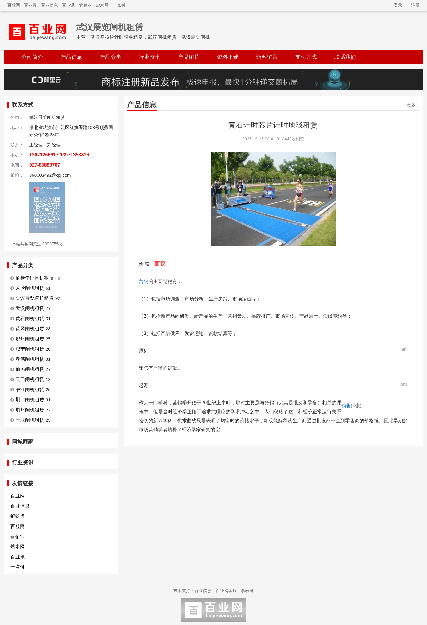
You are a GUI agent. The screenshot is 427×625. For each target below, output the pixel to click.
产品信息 (71, 57)
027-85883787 (44, 165)
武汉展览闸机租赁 (109, 27)
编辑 (404, 350)
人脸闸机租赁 (30, 288)
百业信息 (49, 5)
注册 (415, 5)
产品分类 (110, 57)
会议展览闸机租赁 (35, 298)
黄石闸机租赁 (30, 318)
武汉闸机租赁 (30, 308)
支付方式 (306, 57)
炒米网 (102, 5)
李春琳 (247, 590)
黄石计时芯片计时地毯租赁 (273, 125)
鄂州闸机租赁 (30, 338)
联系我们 (345, 57)
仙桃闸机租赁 (30, 369)
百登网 (17, 526)
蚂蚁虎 (17, 516)
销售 (351, 405)
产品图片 (188, 57)
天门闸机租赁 (30, 379)
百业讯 (68, 5)
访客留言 (267, 57)
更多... (413, 104)
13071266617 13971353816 (59, 154)
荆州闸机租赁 (30, 409)
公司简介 (32, 57)
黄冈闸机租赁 (30, 328)
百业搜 (30, 5)
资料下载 (228, 57)
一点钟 (119, 5)
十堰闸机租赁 (30, 420)
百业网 (13, 5)
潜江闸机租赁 (30, 389)
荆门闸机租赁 (30, 399)
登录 (398, 5)
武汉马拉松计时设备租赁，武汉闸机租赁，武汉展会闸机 (150, 37)
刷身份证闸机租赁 (35, 277)
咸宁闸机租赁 (30, 348)
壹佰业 (85, 5)
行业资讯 (149, 57)
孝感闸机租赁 (30, 359)
